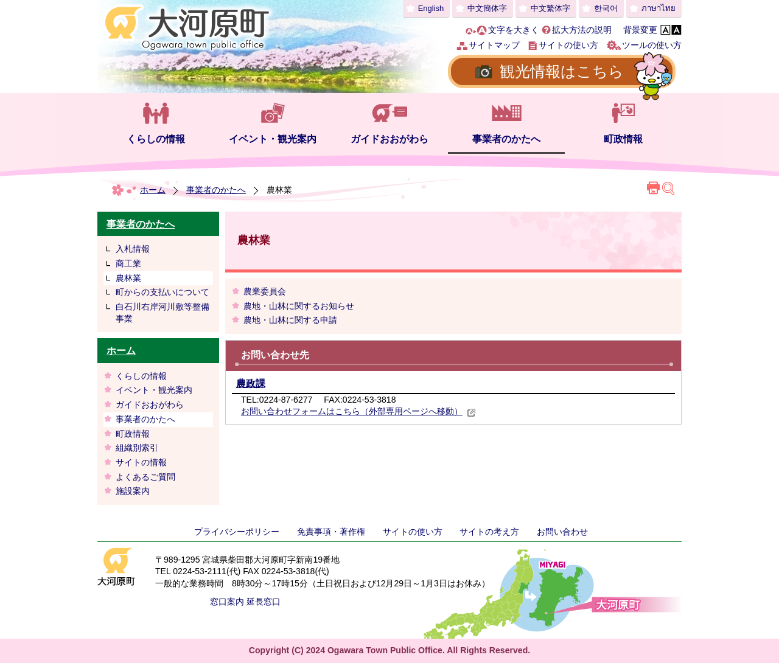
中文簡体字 (487, 8)
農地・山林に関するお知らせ (298, 306)
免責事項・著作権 (331, 531)
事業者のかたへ (506, 139)
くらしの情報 (156, 139)
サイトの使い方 (568, 45)
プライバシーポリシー (236, 531)
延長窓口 (263, 601)
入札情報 (133, 249)
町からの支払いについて (162, 292)
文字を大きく (513, 30)
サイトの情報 (141, 462)
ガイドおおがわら (389, 139)
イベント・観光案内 (272, 139)
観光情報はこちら (562, 71)
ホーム (153, 190)
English (431, 8)
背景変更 (640, 30)
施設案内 (133, 491)
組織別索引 (137, 448)
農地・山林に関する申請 (290, 320)
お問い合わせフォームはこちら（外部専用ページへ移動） (358, 411)
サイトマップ (494, 45)
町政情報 (623, 139)
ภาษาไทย (658, 8)
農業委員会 (264, 291)
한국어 (606, 8)
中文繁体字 (550, 8)
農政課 (250, 383)
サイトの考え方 (489, 531)
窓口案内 (227, 601)
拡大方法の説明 (582, 30)
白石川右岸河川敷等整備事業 (162, 313)
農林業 (128, 278)
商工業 (128, 263)
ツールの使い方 (652, 45)
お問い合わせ (562, 531)
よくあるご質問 (145, 477)
